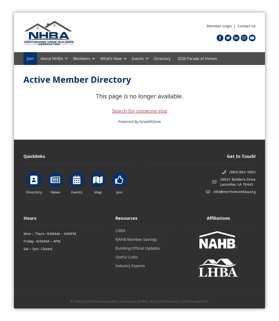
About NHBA (51, 58)
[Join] (119, 182)
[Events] (76, 182)
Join (30, 58)
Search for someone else (139, 111)
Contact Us (247, 25)
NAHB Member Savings (136, 239)
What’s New (111, 58)
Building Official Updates (137, 248)
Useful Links (126, 257)
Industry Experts (130, 265)
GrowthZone (150, 121)
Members (81, 58)
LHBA (120, 230)
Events (138, 58)
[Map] (98, 182)
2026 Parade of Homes (197, 58)
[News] (55, 182)
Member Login (219, 25)
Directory (162, 58)
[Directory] (34, 182)
